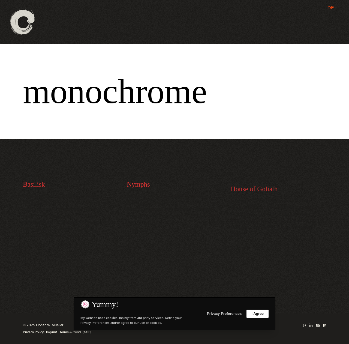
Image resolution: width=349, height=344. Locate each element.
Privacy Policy (33, 332)
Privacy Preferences (224, 314)
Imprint (51, 332)
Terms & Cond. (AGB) (75, 332)
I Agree (257, 314)
